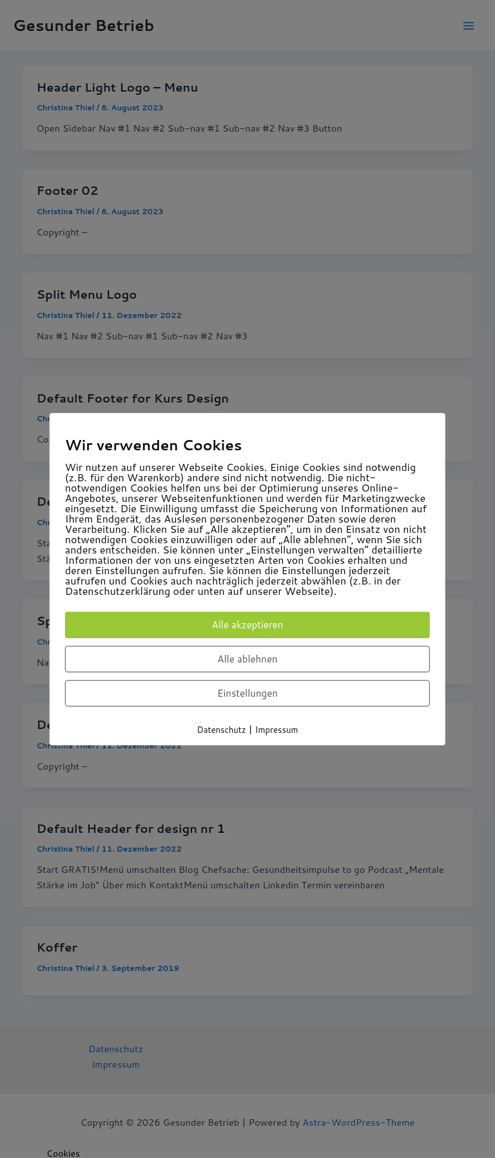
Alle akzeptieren (248, 625)
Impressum (276, 729)
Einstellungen (247, 693)
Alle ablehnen (247, 659)
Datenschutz (221, 729)
